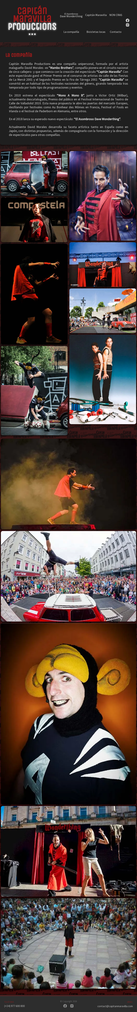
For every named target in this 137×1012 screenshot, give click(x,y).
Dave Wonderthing (71, 15)
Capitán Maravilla (96, 15)
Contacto (115, 32)
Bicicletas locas (96, 32)
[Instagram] (72, 1006)
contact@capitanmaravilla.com (115, 1006)
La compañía (71, 32)
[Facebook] (65, 1006)
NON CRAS (115, 15)
